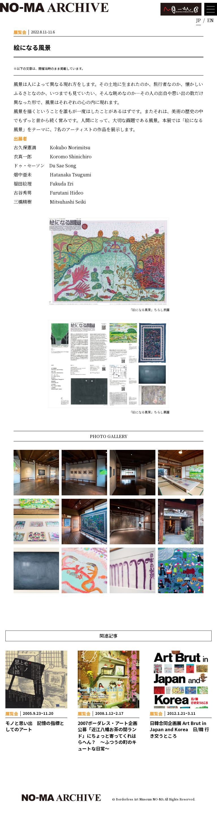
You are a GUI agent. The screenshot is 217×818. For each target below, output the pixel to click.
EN (210, 20)
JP (198, 20)
